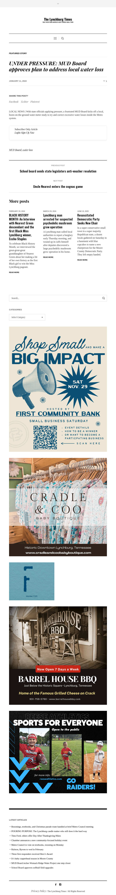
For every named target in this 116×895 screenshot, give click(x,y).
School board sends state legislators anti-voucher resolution (58, 171)
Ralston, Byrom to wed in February (27, 849)
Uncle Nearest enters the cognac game (58, 186)
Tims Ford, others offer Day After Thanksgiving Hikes (36, 836)
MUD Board (15, 150)
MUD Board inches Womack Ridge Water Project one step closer (41, 863)
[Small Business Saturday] (58, 388)
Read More (14, 272)
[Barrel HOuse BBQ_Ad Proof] (58, 655)
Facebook (13, 101)
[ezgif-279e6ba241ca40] (31, 581)
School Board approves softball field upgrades (32, 868)
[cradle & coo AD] (58, 506)
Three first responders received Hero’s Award (31, 854)
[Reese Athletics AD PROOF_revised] (58, 751)
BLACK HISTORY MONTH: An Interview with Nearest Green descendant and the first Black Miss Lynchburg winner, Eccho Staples (22, 227)
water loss (28, 150)
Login (17, 132)
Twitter (24, 101)
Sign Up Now (27, 132)
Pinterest (35, 101)
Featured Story (18, 53)
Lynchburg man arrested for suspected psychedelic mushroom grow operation (58, 221)
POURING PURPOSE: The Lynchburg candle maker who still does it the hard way (49, 831)
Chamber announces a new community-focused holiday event (39, 840)
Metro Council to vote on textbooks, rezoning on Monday (37, 845)
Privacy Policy (38, 891)
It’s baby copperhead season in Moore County (32, 858)
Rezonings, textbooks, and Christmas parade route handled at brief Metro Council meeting (52, 827)
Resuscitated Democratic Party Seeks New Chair (88, 219)
